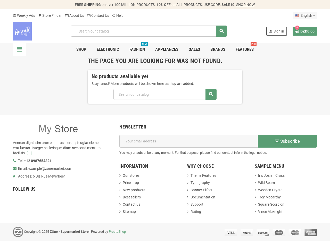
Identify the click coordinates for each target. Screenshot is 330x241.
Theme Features (203, 175)
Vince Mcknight (270, 212)
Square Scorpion (271, 204)
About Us (74, 15)
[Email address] (188, 141)
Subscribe (287, 141)
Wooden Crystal (270, 190)
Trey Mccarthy (269, 197)
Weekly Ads (24, 15)
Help (117, 15)
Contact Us (98, 15)
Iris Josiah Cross (271, 175)
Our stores (131, 175)
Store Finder (50, 15)
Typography (200, 183)
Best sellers (132, 197)
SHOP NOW (245, 5)
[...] (29, 153)
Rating (196, 212)
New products (134, 190)
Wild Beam (266, 183)
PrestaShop (117, 232)
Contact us (131, 204)
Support (197, 204)
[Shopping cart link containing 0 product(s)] (305, 31)
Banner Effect (201, 190)
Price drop (131, 183)
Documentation (203, 197)
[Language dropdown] (305, 15)
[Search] (149, 31)
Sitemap (129, 212)
